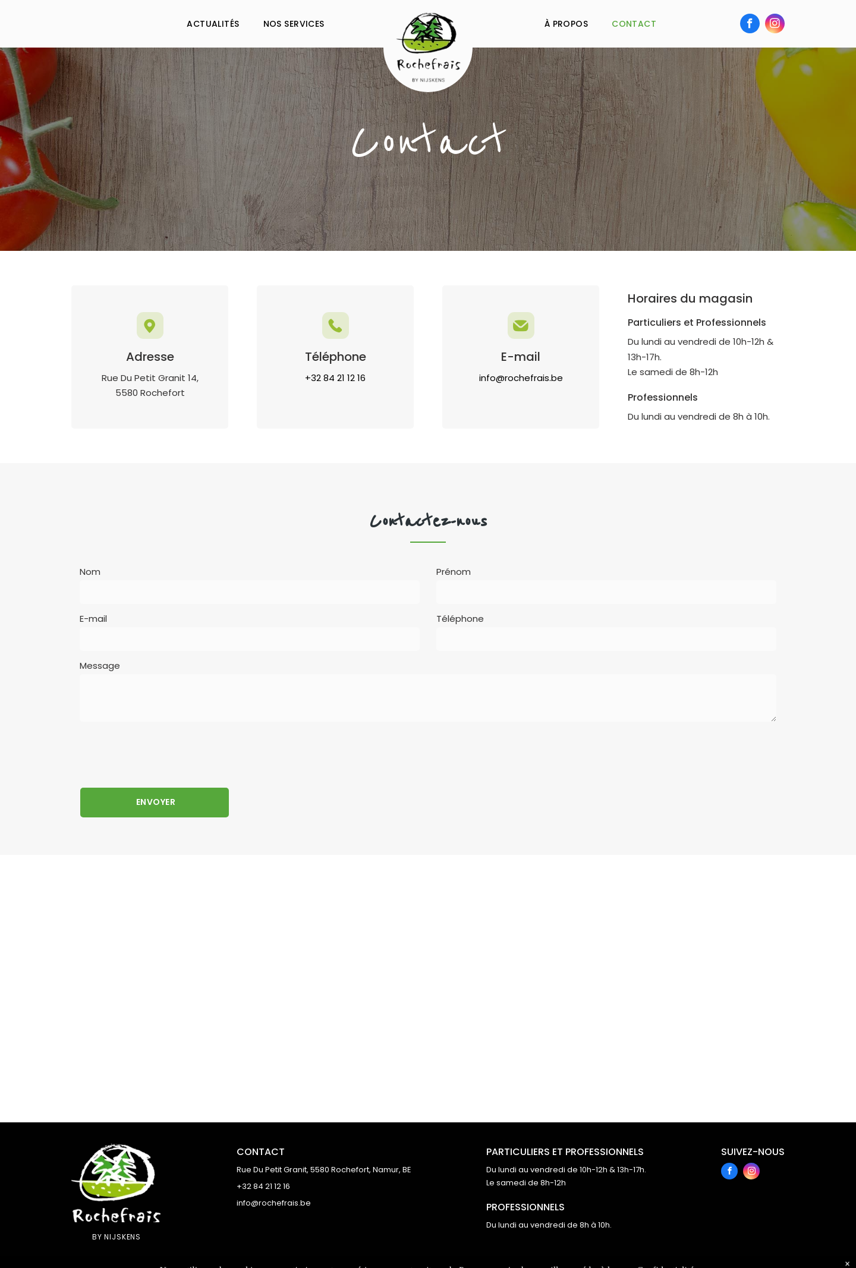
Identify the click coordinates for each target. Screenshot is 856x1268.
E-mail (93, 618)
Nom (90, 571)
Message (100, 665)
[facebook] (750, 25)
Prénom (453, 571)
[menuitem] (213, 24)
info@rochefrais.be (274, 1203)
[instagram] (775, 25)
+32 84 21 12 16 (263, 1186)
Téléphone (460, 618)
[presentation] (170, 752)
